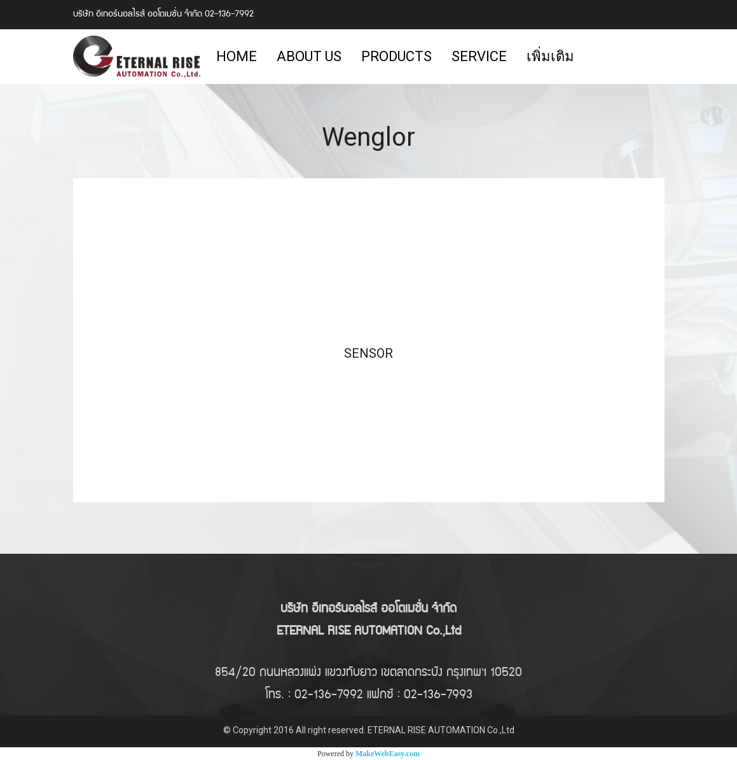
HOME (236, 56)
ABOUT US (309, 56)
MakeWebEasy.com (387, 753)
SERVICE (479, 56)
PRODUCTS (396, 56)
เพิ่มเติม (550, 56)
